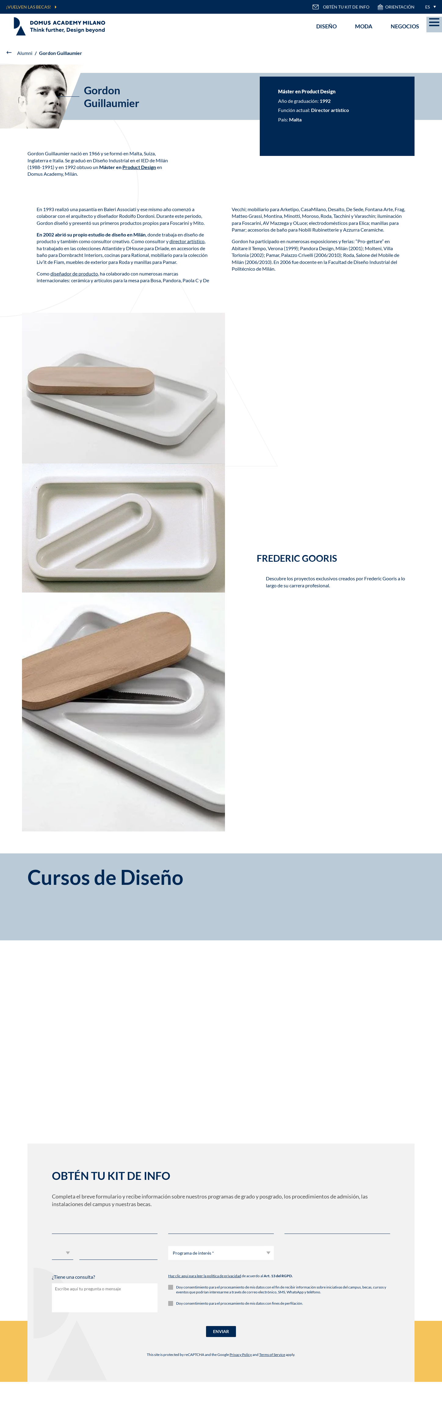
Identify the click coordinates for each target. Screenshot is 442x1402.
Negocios (405, 26)
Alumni (24, 53)
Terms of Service (272, 1354)
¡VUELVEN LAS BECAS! (28, 6)
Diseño (326, 26)
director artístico (187, 241)
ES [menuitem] (427, 6)
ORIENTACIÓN (396, 7)
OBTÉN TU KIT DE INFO (340, 7)
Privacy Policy (241, 1354)
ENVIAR (221, 1331)
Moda (363, 26)
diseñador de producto (74, 273)
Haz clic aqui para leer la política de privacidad (204, 1276)
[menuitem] (429, 7)
